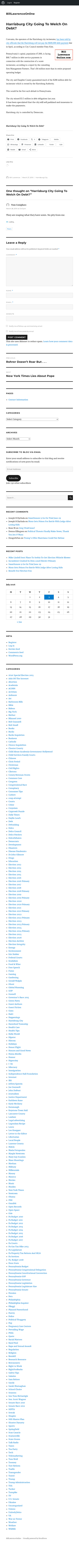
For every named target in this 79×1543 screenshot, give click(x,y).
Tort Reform (14, 1466)
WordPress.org (15, 655)
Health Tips (14, 1030)
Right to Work (15, 1366)
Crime (11, 805)
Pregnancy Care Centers (19, 1326)
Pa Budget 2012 (15, 1223)
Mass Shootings (16, 1160)
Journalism (13, 1094)
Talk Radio (13, 1442)
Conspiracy (13, 788)
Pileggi (11, 1306)
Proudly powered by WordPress (35, 1538)
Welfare (12, 1525)
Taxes (11, 1446)
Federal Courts (15, 957)
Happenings (14, 1017)
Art (9, 698)
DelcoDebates (14, 838)
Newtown (13, 1193)
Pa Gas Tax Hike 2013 (18, 1246)
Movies (11, 1180)
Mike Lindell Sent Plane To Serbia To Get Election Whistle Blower (39, 557)
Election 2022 (15, 914)
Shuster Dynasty (16, 1422)
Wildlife (12, 1529)
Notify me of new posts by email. (21, 331)
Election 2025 (15, 934)
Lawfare (12, 1117)
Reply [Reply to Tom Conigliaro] (9, 229)
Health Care (14, 1027)
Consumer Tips (15, 791)
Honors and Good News (19, 1050)
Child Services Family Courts (21, 755)
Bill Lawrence (14, 177)
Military (12, 1167)
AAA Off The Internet (18, 678)
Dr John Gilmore (16, 854)
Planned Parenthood (18, 1309)
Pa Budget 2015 (15, 1233)
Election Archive (16, 941)
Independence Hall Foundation (23, 1074)
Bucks (11, 732)
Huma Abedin (14, 1054)
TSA (10, 1486)
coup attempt (14, 798)
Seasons (12, 1393)
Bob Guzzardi (14, 722)
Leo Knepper (14, 1130)
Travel (11, 1476)
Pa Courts (12, 1243)
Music (11, 1183)
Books (11, 728)
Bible (10, 705)
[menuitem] (3, 2)
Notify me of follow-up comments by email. (26, 326)
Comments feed (15, 652)
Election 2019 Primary (18, 898)
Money (11, 1173)
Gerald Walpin (15, 981)
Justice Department (17, 1097)
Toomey (12, 1462)
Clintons (12, 771)
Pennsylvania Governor (19, 1280)
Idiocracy (12, 1067)
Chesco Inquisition (17, 745)
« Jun (19, 622)
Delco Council (14, 831)
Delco (11, 828)
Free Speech (14, 967)
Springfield (13, 1429)
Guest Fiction (14, 1007)
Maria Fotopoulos (16, 1150)
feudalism (13, 961)
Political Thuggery (17, 1319)
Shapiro (12, 1416)
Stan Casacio (14, 1432)
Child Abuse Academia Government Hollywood (30, 751)
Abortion (12, 682)
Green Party (14, 1001)
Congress (12, 781)
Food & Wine (14, 964)
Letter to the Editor (17, 1133)
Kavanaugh (13, 1107)
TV (9, 1495)
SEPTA (11, 1409)
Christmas (13, 765)
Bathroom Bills (15, 702)
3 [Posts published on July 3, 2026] (49, 597)
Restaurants (14, 1363)
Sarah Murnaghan (17, 1386)
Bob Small (13, 725)
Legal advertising (16, 1120)
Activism (12, 692)
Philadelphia (14, 1300)
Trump (11, 1479)
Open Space (14, 1210)
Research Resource (17, 1359)
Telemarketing (15, 1456)
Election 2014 (14, 871)
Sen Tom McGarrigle (18, 1396)
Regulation (13, 1349)
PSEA (10, 1333)
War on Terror (15, 1519)
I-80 (10, 1064)
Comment (11, 255)
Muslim (12, 1187)
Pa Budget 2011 (15, 1220)
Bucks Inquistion (16, 735)
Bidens (11, 708)
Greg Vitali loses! (27, 528)
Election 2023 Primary (18, 924)
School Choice (15, 1389)
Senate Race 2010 (16, 1402)
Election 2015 (14, 874)
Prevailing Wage (16, 1329)
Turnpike (12, 1492)
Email (9, 302)
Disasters (12, 848)
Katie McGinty (15, 1104)
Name (9, 291)
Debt (10, 821)
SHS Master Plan (16, 1419)
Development (14, 844)
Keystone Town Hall (18, 1110)
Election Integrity (16, 944)
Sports (11, 1426)
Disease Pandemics (17, 851)
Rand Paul (13, 1343)
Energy (11, 947)
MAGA (11, 1147)
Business (12, 738)
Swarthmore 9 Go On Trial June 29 (44, 518)
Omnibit (12, 1203)
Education (13, 861)
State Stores (14, 1439)
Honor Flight (14, 1047)
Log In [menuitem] (9, 3)
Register (12, 642)
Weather (12, 1522)
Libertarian (13, 1137)
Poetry (11, 1313)
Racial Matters (15, 1339)
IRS (10, 1080)
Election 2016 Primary (18, 881)
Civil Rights (13, 768)
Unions (11, 1509)
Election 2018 (14, 888)
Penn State (13, 1263)
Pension (12, 1293)
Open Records (15, 1207)
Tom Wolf (13, 1459)
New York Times (16, 1190)
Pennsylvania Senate (18, 1290)
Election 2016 (14, 878)
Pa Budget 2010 (15, 1216)
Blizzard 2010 (14, 718)
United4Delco (14, 1512)
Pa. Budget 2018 (15, 1260)
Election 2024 (15, 927)
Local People (14, 1140)
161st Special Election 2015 (21, 675)
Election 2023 (14, 921)
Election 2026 (15, 937)
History (12, 1040)
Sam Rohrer (14, 1379)
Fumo (11, 971)
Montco (12, 1177)
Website (10, 314)
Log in (11, 646)
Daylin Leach (14, 818)
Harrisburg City (42, 177)
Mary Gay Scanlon (17, 1157)
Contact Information (18, 399)
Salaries (12, 1376)
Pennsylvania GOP (17, 1276)
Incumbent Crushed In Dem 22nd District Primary (32, 561)
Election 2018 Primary (18, 891)
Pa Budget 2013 (15, 1226)
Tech (10, 1452)
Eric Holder (13, 954)
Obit (10, 1200)
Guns (10, 1011)
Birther (11, 715)
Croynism (13, 808)
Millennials (13, 1170)
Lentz (11, 1127)
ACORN (11, 688)
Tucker (11, 1489)
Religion (12, 1353)
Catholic (12, 741)
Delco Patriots (15, 834)
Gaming (12, 974)
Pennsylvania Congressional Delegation (27, 1270)
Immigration (14, 1070)
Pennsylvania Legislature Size (22, 1286)
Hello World (14, 1034)
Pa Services (13, 1256)
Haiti (10, 1014)
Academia (13, 685)
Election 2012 (14, 864)
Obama (11, 1197)
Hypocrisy (13, 1060)
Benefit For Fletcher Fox (20, 571)
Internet (12, 1077)
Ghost (11, 984)
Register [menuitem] (17, 3)
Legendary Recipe (16, 1123)
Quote (11, 1336)
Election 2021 (14, 908)
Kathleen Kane (15, 1100)
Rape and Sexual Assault (19, 1346)
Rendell (12, 1356)
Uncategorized (15, 1505)
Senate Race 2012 (16, 1406)
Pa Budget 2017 (15, 1240)
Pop (10, 1323)
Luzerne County (16, 1143)
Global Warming (16, 987)
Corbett (12, 795)
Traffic (11, 1469)
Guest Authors (15, 1004)
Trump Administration (19, 1482)
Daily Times (14, 815)
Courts (11, 801)
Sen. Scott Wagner (17, 1399)
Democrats (13, 841)
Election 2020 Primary (19, 904)
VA (9, 1515)
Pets (10, 1296)
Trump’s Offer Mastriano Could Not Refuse (44, 538)
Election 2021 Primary (18, 911)
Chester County (15, 748)
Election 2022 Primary (19, 918)
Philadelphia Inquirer (18, 1303)
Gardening (13, 977)
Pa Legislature (15, 1250)
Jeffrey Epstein (15, 1084)
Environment (14, 951)
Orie (10, 1213)
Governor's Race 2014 (18, 997)
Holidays (12, 1044)
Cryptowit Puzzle (16, 811)
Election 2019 (14, 894)
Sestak (11, 1412)
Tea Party (12, 1449)
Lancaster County (16, 1113)
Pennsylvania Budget (18, 1266)
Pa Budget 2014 (15, 1230)
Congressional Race (17, 785)
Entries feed (14, 649)
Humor (11, 1057)
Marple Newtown (16, 1153)
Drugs (11, 858)
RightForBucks (15, 1369)
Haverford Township (18, 1024)
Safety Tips (13, 1373)
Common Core (15, 778)
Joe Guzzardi (14, 1087)
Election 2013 (14, 868)
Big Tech (12, 712)
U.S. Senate (13, 1499)
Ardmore (12, 695)
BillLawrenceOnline (20, 13)
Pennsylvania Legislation (20, 1283)
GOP (10, 991)
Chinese (12, 758)
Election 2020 (15, 901)
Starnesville (14, 1436)
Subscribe (13, 478)
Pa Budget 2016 (15, 1236)
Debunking (13, 825)
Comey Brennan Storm (19, 775)
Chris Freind (14, 761)
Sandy (11, 1383)
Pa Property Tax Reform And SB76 (24, 1253)
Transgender (14, 1472)
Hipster (12, 1037)
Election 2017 (14, 884)
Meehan (12, 1163)
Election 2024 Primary (19, 931)
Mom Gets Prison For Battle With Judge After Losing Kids (35, 567)
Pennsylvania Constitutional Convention (27, 1273)
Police (11, 1316)
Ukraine (12, 1502)
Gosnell (12, 994)
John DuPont (14, 1090)
